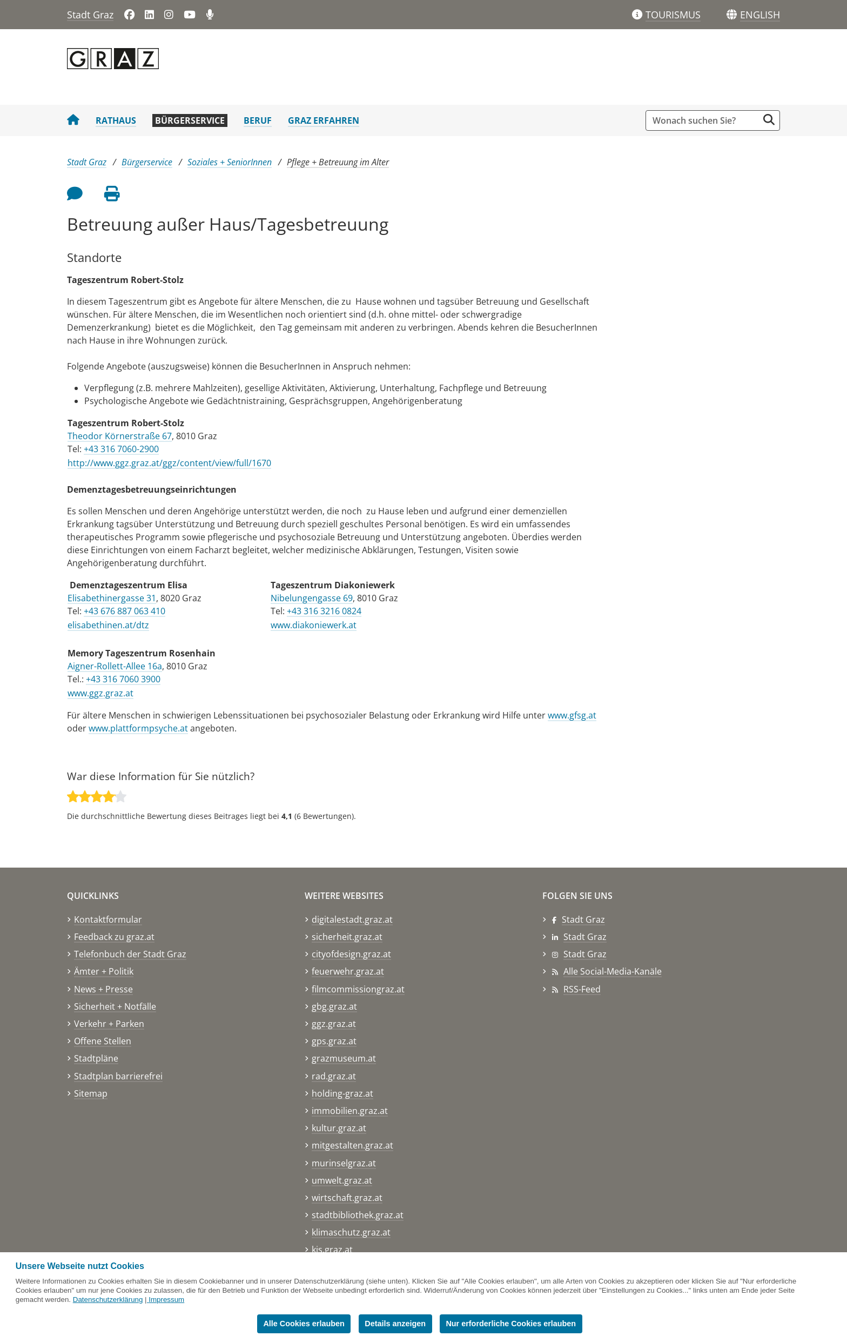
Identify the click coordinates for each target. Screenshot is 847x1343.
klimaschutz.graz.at (351, 1232)
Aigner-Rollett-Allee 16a (115, 666)
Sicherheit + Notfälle (115, 1006)
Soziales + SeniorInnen (229, 162)
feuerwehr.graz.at (348, 971)
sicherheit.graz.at (347, 937)
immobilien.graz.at (350, 1111)
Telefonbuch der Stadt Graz (130, 954)
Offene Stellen (102, 1041)
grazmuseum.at (344, 1058)
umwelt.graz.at (342, 1180)
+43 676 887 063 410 (124, 611)
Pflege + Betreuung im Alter (338, 162)
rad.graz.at (334, 1076)
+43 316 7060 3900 (123, 679)
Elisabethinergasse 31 (112, 598)
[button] (760, 15)
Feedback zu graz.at (114, 937)
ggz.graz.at (334, 1024)
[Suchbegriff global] (704, 120)
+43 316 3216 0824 (324, 611)
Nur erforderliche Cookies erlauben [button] (511, 1323)
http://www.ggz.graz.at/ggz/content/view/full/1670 (169, 463)
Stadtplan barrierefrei (118, 1076)
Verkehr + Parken (109, 1024)
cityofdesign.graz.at (351, 954)
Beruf (258, 120)
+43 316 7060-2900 (121, 449)
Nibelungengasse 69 (312, 598)
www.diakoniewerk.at (314, 625)
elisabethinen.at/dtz (108, 625)
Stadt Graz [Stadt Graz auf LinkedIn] (585, 937)
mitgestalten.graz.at (352, 1145)
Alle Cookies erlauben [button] (303, 1323)
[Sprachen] (732, 15)
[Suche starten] (769, 119)
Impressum (166, 1299)
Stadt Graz (90, 14)
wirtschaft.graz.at (347, 1198)
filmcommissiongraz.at (358, 989)
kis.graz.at (332, 1249)
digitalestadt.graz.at (352, 919)
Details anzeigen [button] (395, 1323)
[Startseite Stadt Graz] (73, 120)
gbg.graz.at (334, 1006)
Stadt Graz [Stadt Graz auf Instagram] (585, 954)
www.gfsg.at (572, 715)
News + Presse (103, 989)
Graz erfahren (323, 120)
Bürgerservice (190, 120)
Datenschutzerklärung (108, 1299)
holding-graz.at (342, 1093)
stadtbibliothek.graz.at (358, 1215)
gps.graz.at (334, 1041)
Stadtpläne (96, 1058)
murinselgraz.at (344, 1163)
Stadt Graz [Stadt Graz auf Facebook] (583, 919)
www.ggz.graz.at (100, 693)
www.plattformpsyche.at (138, 728)
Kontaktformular (108, 919)
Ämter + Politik (103, 971)
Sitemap (90, 1093)
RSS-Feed (582, 989)
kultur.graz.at (339, 1128)
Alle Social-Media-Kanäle (612, 971)
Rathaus (116, 120)
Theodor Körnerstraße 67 (120, 436)
